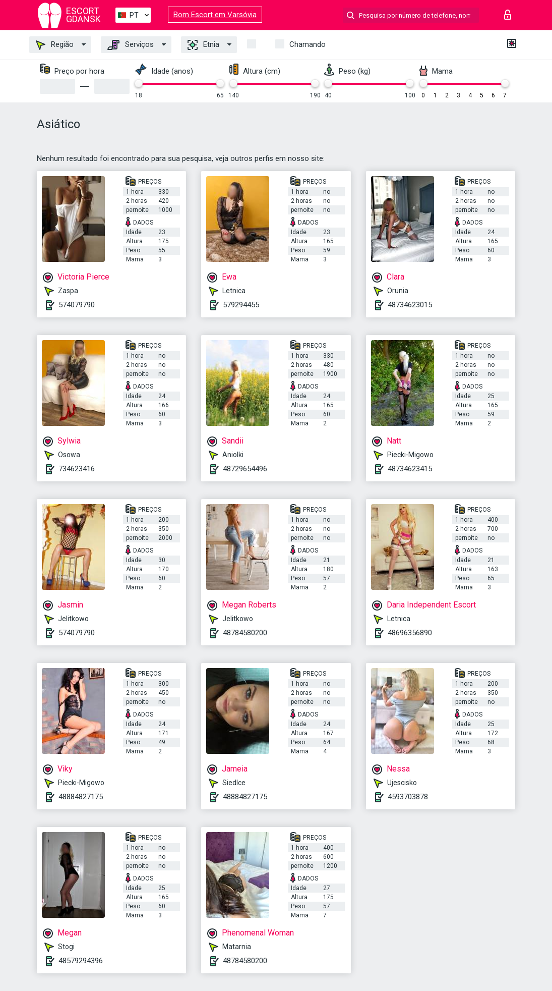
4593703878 (408, 796)
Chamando (307, 44)
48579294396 (80, 960)
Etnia (203, 45)
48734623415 (410, 468)
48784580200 (245, 632)
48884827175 (80, 796)
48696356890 (410, 632)
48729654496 (245, 468)
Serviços (130, 45)
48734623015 (410, 304)
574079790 (76, 304)
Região (55, 45)
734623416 (76, 468)
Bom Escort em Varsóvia (215, 14)
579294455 (241, 304)
